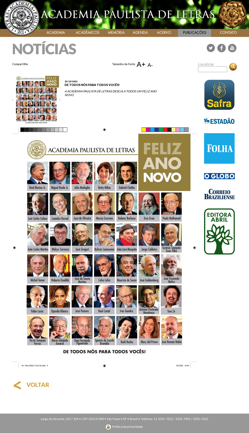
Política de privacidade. (127, 426)
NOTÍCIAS (44, 48)
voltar (30, 384)
